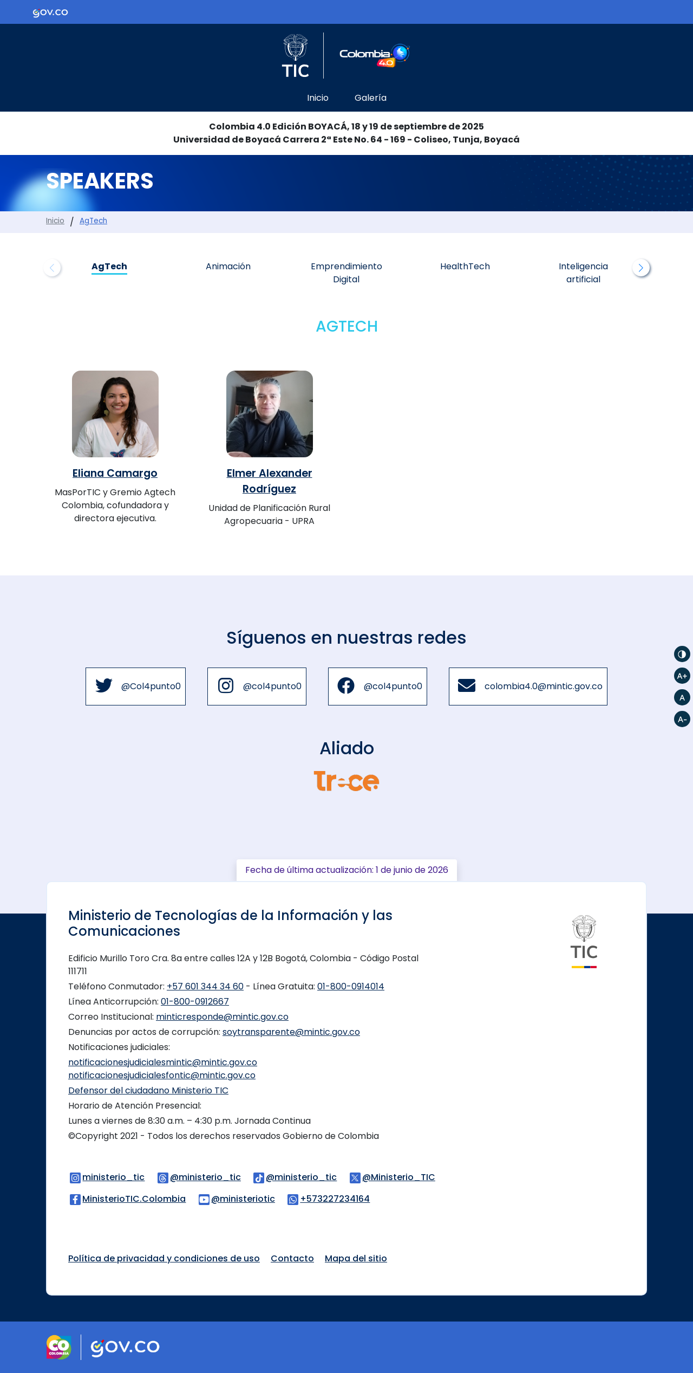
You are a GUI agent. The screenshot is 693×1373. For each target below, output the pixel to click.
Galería (371, 98)
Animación (228, 266)
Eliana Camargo (115, 473)
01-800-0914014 (350, 986)
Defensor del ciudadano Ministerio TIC (148, 1090)
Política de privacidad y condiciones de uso (164, 1258)
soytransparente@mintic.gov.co (291, 1032)
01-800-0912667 (195, 1001)
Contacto (292, 1258)
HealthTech (465, 266)
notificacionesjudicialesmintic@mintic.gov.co (162, 1062)
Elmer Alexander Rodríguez (269, 481)
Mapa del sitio (356, 1258)
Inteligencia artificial (583, 273)
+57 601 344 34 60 (205, 986)
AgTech (93, 221)
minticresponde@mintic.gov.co (222, 1017)
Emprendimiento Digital (346, 273)
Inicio (318, 98)
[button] (641, 267)
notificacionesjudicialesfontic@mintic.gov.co (162, 1075)
